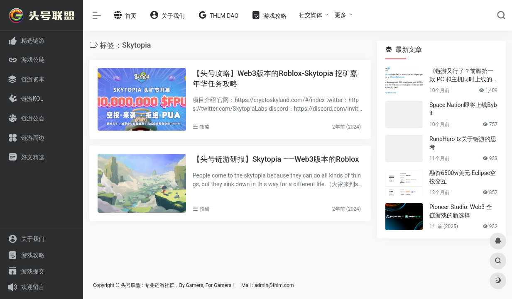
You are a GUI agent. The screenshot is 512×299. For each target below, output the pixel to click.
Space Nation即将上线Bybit (463, 109)
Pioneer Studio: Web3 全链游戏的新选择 (460, 211)
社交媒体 (310, 15)
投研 (205, 209)
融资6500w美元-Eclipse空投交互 (462, 177)
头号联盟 (131, 285)
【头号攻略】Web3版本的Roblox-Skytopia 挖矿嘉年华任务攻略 (275, 78)
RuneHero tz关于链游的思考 (462, 143)
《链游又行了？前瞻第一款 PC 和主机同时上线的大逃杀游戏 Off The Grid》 (463, 75)
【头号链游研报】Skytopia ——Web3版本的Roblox (276, 159)
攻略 (205, 127)
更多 (340, 15)
